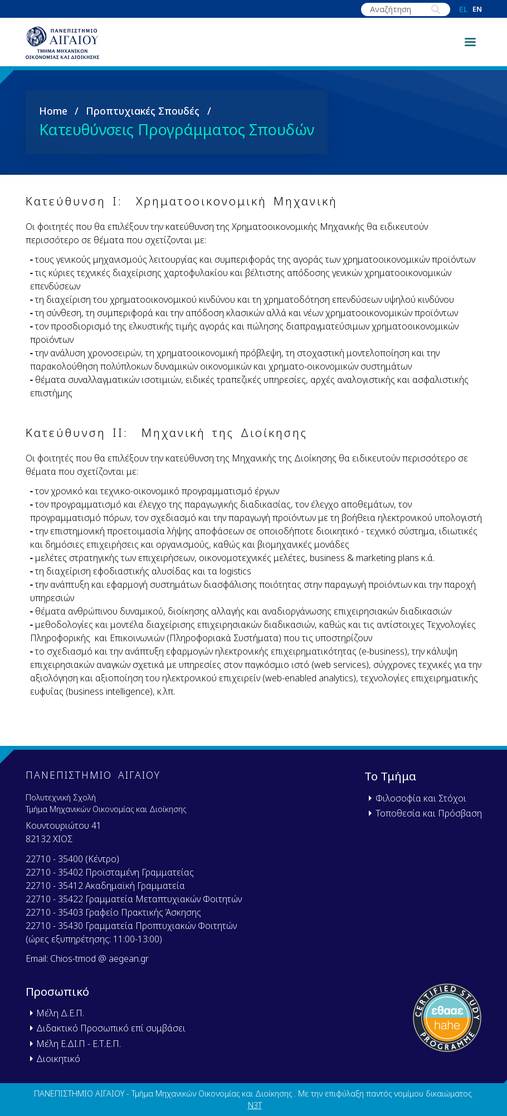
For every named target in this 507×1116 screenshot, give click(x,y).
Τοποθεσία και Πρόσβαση (429, 813)
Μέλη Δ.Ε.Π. (60, 1013)
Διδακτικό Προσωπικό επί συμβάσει (111, 1028)
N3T (255, 1105)
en (477, 9)
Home (53, 122)
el (463, 9)
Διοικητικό (58, 1059)
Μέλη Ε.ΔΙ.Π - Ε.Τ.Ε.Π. (78, 1044)
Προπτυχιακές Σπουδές (142, 122)
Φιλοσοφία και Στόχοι (421, 798)
